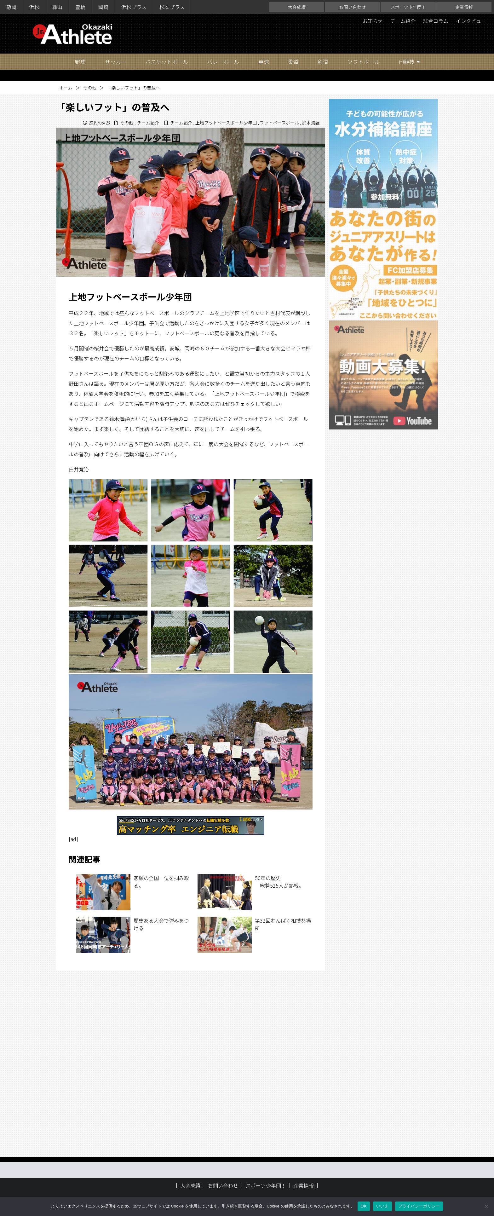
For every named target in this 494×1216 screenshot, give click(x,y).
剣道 (323, 62)
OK (364, 1206)
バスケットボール (166, 62)
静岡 (11, 7)
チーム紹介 (403, 21)
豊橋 (80, 7)
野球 (80, 62)
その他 (89, 87)
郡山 (57, 7)
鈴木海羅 (311, 122)
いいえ (382, 1206)
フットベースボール (279, 122)
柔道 (293, 62)
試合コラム (435, 21)
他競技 (407, 62)
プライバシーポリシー (419, 1206)
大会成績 (297, 7)
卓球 (263, 62)
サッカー (115, 62)
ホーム (65, 87)
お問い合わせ (352, 7)
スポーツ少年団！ (408, 7)
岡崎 (103, 7)
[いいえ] (486, 1206)
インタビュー (471, 21)
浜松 (34, 7)
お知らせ (373, 21)
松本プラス (172, 7)
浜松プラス (133, 7)
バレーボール (223, 62)
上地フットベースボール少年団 (226, 122)
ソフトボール (364, 62)
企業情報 (464, 7)
